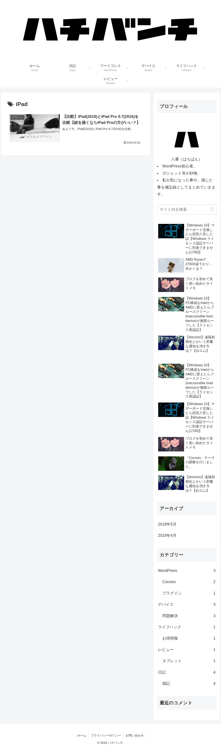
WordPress (186, 570)
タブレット (188, 660)
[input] (186, 209)
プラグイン (188, 593)
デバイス (186, 604)
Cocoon (188, 581)
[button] (212, 209)
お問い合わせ (135, 735)
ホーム (81, 735)
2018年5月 (167, 524)
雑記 (188, 683)
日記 (186, 672)
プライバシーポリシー (106, 735)
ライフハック (186, 627)
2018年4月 (167, 535)
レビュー (186, 649)
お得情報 (188, 638)
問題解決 (188, 615)
